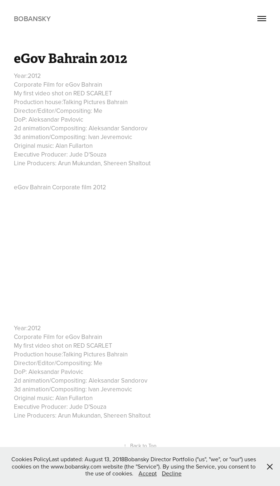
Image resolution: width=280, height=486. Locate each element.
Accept (148, 473)
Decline (172, 473)
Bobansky (32, 18)
